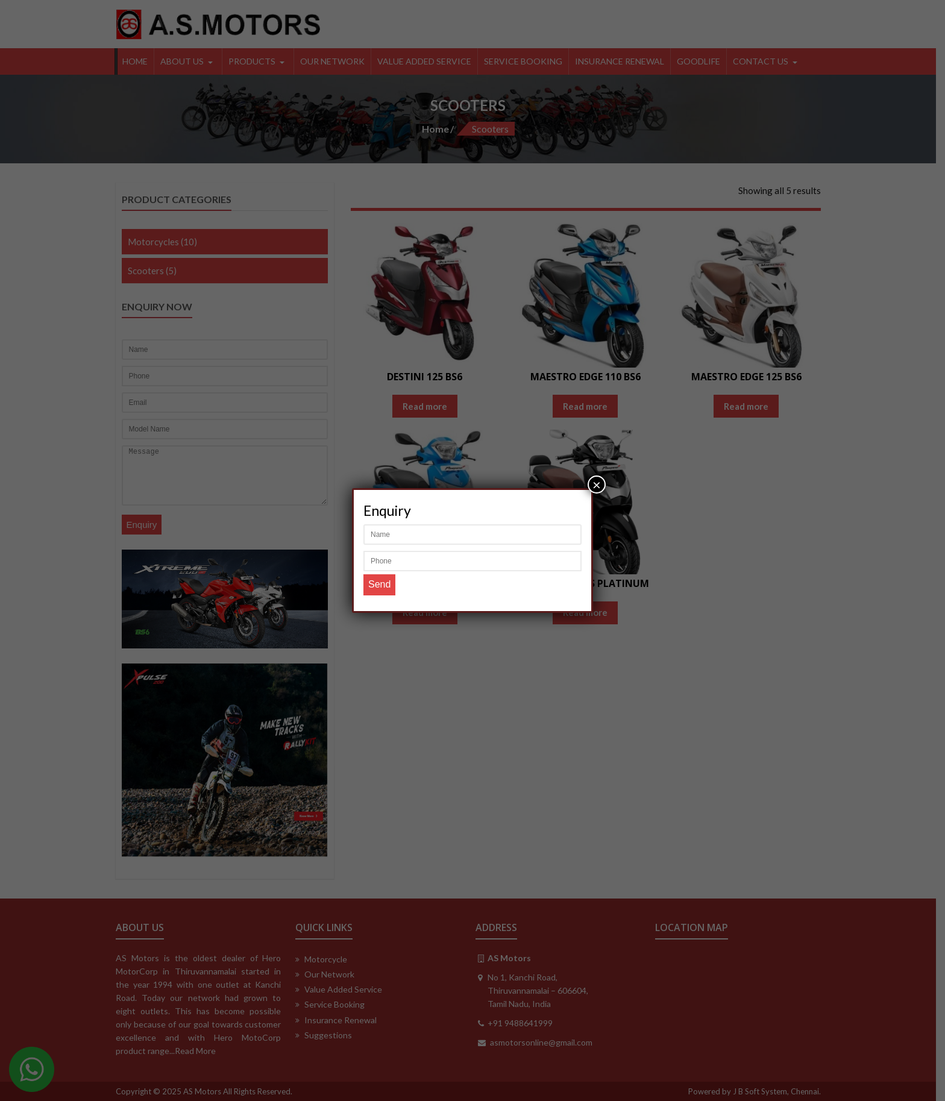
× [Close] (596, 484)
